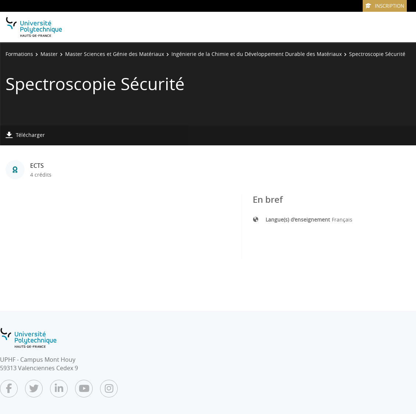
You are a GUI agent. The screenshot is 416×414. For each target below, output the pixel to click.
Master (49, 53)
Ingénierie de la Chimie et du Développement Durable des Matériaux (256, 53)
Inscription (384, 6)
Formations (19, 53)
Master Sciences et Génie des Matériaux (114, 53)
